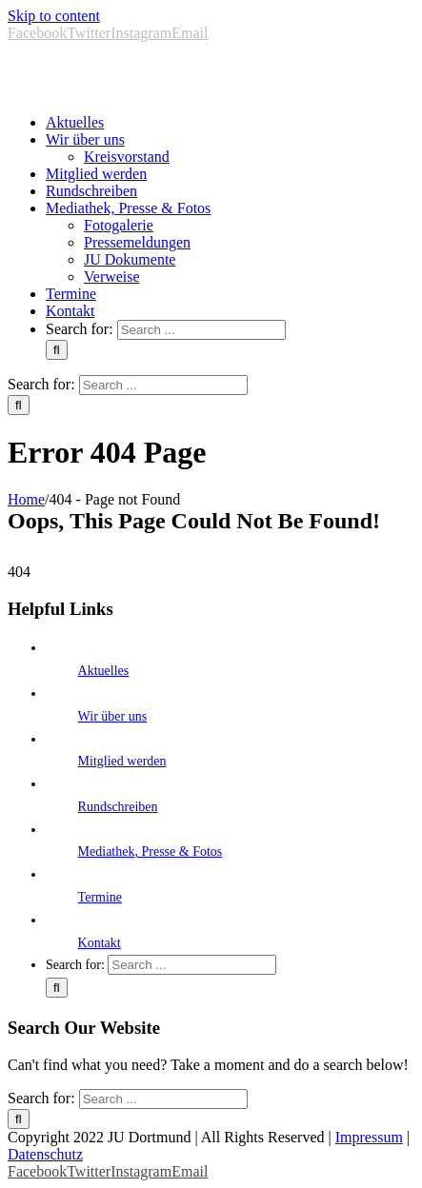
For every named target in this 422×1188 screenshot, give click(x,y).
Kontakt (99, 943)
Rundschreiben (118, 807)
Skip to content (54, 16)
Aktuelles (104, 670)
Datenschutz (45, 1154)
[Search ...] (201, 330)
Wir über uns (113, 716)
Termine (100, 897)
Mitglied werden (122, 761)
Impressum (369, 1137)
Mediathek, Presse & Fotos (150, 851)
